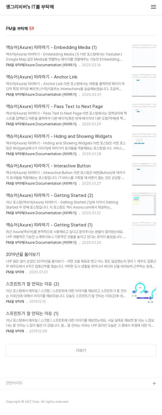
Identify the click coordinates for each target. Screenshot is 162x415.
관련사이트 (14, 383)
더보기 (81, 350)
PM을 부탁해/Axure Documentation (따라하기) (41, 65)
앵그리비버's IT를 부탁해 (30, 7)
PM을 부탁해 (15, 272)
